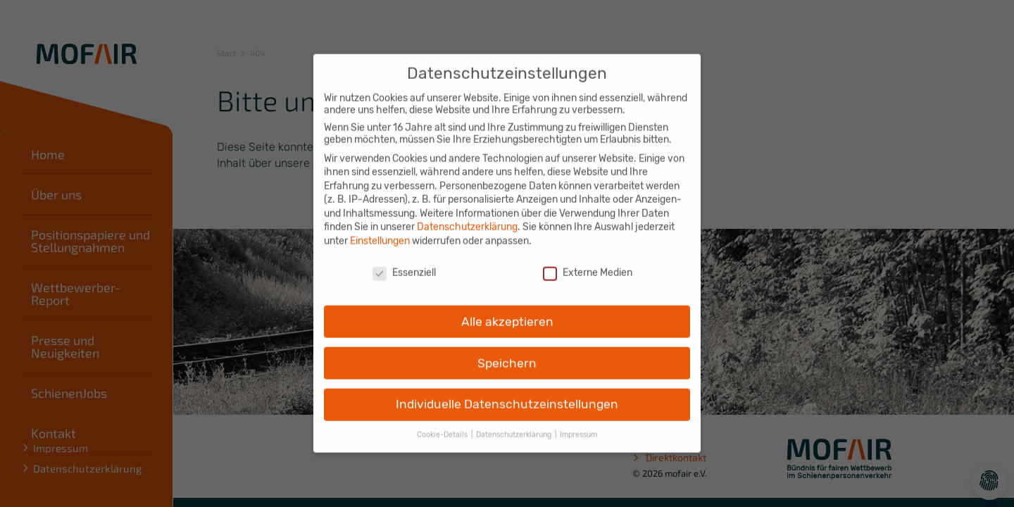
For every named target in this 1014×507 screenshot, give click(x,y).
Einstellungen (380, 231)
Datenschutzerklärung (467, 218)
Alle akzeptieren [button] (507, 312)
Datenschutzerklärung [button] (514, 425)
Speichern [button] (507, 353)
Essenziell (404, 263)
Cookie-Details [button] (443, 425)
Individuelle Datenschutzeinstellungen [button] (507, 395)
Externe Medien (587, 263)
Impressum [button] (578, 425)
